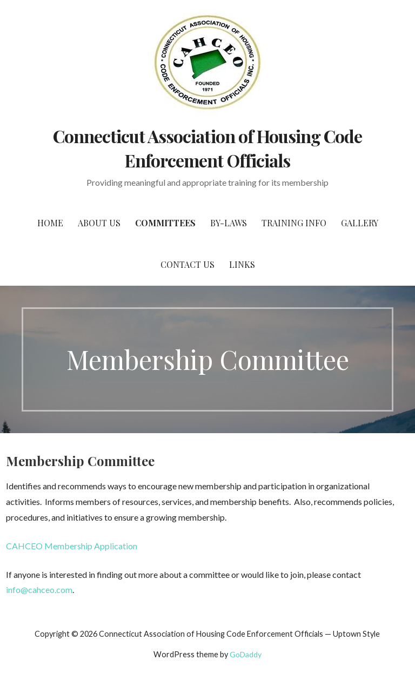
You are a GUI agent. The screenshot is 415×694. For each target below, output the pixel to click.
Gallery (359, 222)
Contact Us (187, 264)
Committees (165, 222)
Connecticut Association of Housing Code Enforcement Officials (208, 148)
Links (242, 264)
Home (50, 222)
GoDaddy (246, 654)
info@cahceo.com (39, 589)
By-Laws (228, 222)
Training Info (294, 222)
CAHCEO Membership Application (71, 546)
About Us (99, 222)
